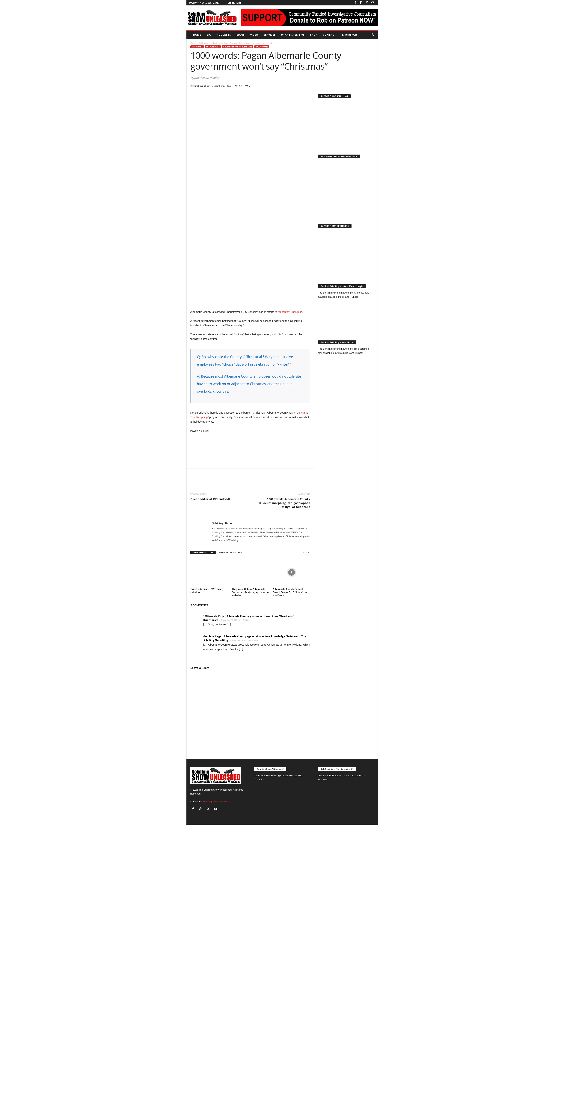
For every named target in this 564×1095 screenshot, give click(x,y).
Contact (329, 34)
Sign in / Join (233, 2)
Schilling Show (201, 85)
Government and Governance (237, 47)
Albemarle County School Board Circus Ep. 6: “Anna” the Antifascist (290, 592)
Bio (209, 34)
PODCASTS (224, 34)
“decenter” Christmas (290, 311)
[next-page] (308, 553)
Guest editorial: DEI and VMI (210, 499)
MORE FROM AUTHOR (230, 552)
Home (197, 34)
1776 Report (350, 34)
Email (240, 34)
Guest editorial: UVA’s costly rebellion (207, 590)
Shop (313, 34)
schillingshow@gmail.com (217, 801)
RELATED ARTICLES (203, 552)
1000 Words (204, 43)
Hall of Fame (262, 47)
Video (254, 34)
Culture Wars (213, 47)
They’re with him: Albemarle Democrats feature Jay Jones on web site (250, 592)
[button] (372, 35)
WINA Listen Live (292, 34)
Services (269, 34)
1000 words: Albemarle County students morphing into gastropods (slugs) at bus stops (284, 503)
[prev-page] (304, 553)
